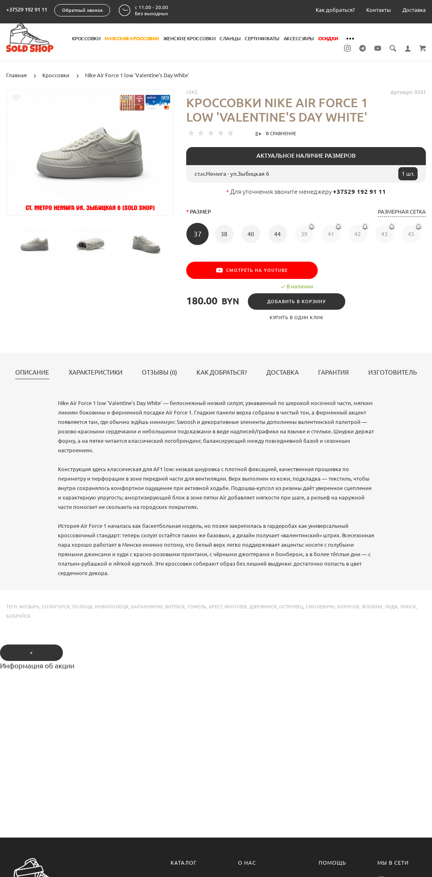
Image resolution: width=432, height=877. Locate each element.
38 (224, 234)
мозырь (29, 606)
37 (197, 234)
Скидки (328, 38)
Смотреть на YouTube (252, 270)
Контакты (378, 10)
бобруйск (18, 616)
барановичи (147, 606)
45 (411, 234)
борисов (348, 606)
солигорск (56, 606)
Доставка (414, 10)
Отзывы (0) (159, 372)
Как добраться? (335, 10)
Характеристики (95, 372)
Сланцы (229, 38)
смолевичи (320, 606)
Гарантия (333, 372)
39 (304, 234)
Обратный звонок (82, 10)
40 (250, 234)
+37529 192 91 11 (26, 9)
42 (357, 234)
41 (331, 234)
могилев (235, 606)
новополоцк (112, 606)
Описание (32, 372)
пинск (408, 606)
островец (291, 606)
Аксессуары (299, 38)
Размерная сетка (402, 211)
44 (277, 234)
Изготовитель (392, 372)
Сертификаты (262, 38)
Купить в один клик (296, 317)
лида (391, 606)
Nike (192, 92)
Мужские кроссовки (131, 38)
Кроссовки (86, 38)
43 (384, 234)
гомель (196, 606)
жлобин (372, 606)
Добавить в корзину (296, 301)
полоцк (82, 606)
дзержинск (263, 606)
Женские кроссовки (189, 38)
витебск (175, 606)
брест (215, 606)
